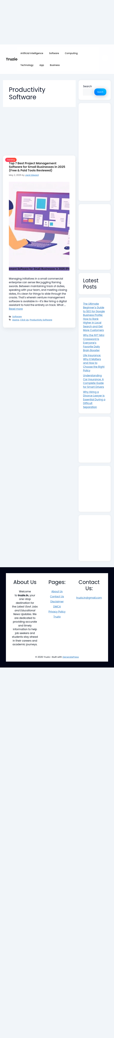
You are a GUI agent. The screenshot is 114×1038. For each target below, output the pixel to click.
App (41, 65)
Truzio (11, 59)
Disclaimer (57, 601)
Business (55, 65)
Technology (26, 65)
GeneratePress (70, 656)
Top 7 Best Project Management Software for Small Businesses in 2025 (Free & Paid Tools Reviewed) (37, 166)
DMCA (57, 606)
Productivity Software (41, 319)
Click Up (24, 319)
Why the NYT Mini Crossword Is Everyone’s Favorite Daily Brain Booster (93, 342)
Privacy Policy (57, 611)
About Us (57, 591)
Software (54, 53)
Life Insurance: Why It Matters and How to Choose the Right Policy (94, 363)
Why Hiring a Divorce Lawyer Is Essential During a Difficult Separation (94, 399)
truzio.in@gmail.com (89, 598)
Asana (15, 319)
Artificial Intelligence (31, 53)
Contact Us (57, 596)
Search (87, 86)
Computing (71, 53)
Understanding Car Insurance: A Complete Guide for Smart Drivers (93, 381)
